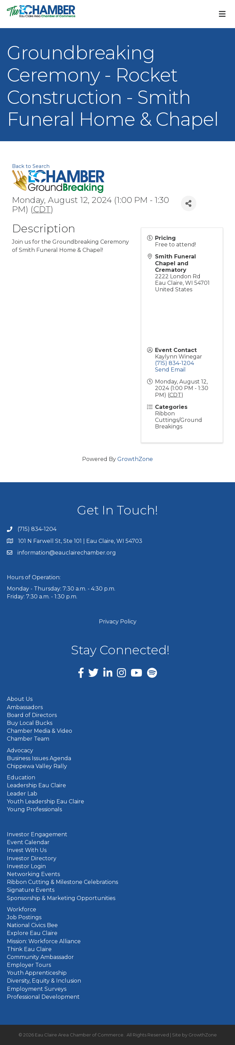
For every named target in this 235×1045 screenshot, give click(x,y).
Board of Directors (32, 715)
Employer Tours (29, 965)
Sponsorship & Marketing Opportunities (61, 898)
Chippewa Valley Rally (37, 766)
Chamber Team (28, 739)
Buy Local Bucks (29, 723)
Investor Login (26, 866)
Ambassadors (25, 707)
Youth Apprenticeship (37, 973)
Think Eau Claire (29, 949)
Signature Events (30, 890)
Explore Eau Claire (32, 933)
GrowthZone (135, 459)
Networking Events (33, 874)
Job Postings (24, 917)
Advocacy (20, 750)
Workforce (21, 909)
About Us (19, 699)
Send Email (170, 369)
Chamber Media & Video (39, 731)
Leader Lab (22, 793)
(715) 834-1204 (174, 363)
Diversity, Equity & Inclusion (44, 980)
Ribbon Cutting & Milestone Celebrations (62, 882)
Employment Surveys (36, 989)
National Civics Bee (32, 925)
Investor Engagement (37, 834)
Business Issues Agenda (39, 758)
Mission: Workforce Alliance (44, 941)
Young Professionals (34, 809)
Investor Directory (31, 858)
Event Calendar (28, 842)
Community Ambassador (40, 957)
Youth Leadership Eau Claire (45, 801)
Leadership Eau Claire (36, 785)
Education (21, 777)
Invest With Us (27, 850)
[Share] (188, 203)
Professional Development (43, 997)
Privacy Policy (117, 621)
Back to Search (31, 166)
